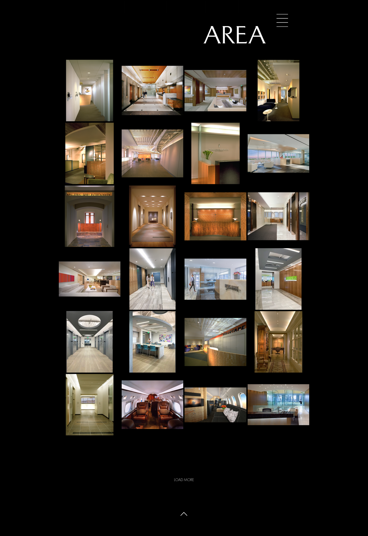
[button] (282, 20)
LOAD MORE (184, 479)
